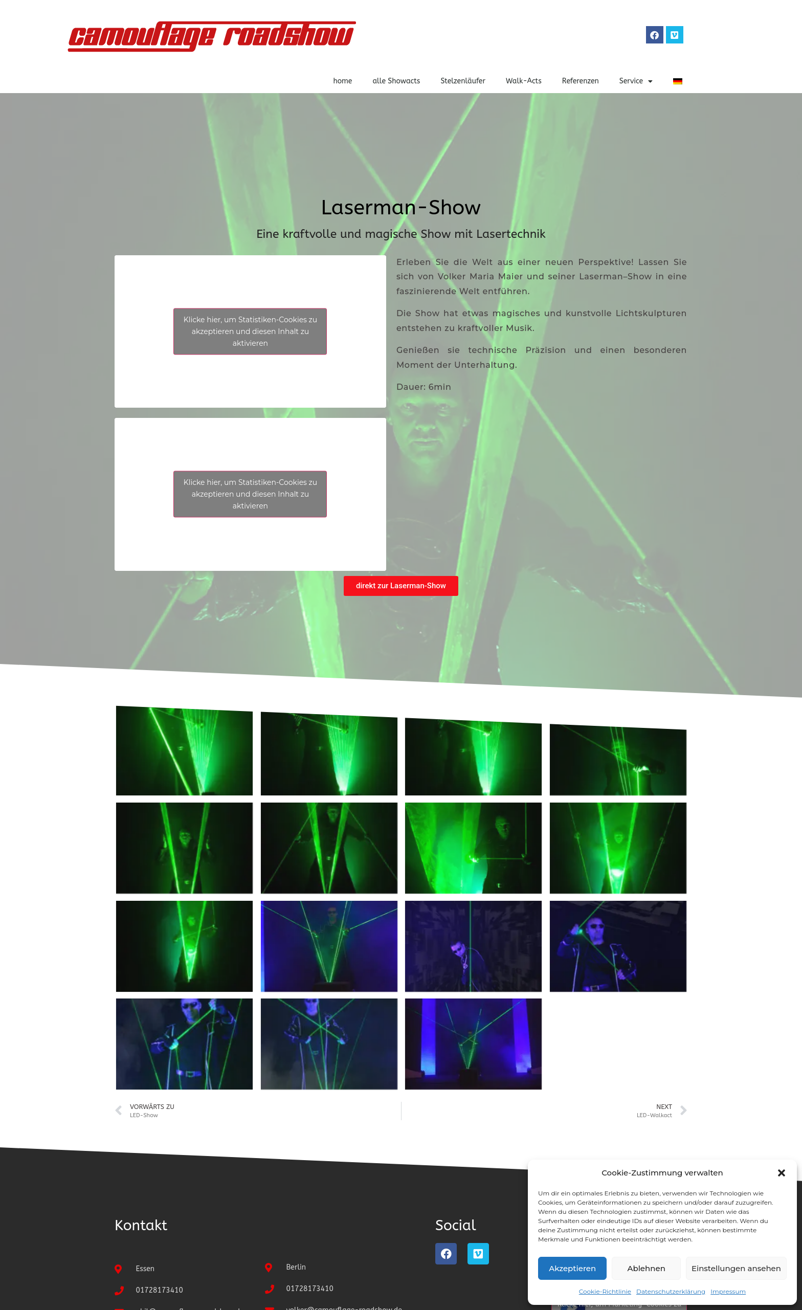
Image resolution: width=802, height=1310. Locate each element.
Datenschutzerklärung (670, 1291)
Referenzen (580, 81)
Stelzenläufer (462, 81)
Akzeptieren (572, 1268)
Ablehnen (646, 1268)
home (342, 81)
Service (636, 81)
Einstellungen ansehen (736, 1268)
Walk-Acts (524, 81)
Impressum (728, 1291)
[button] (781, 1173)
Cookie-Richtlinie (605, 1291)
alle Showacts (396, 81)
